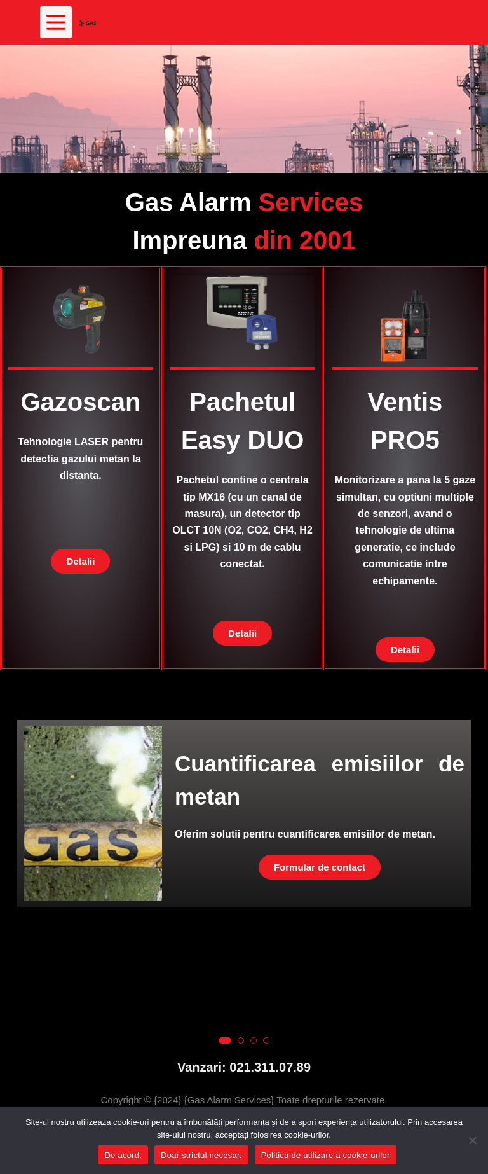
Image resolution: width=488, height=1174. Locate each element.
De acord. (123, 1155)
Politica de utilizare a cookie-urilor (325, 1155)
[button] (225, 985)
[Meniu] (56, 22)
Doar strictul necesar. (201, 1155)
